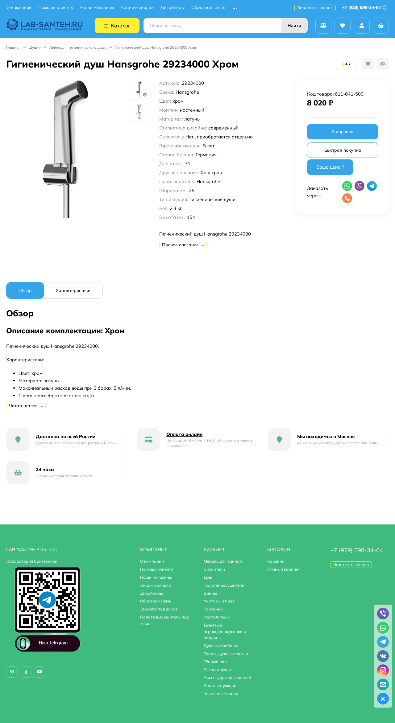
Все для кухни (217, 669)
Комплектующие (220, 685)
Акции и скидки (137, 7)
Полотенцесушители (224, 585)
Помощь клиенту (55, 7)
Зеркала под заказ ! (159, 608)
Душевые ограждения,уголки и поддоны (225, 631)
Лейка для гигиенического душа (77, 47)
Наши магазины (97, 7)
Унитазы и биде (219, 600)
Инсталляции (217, 616)
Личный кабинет (283, 569)
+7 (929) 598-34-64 (364, 7)
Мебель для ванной (223, 561)
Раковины (213, 608)
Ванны (210, 593)
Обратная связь (208, 7)
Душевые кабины (221, 645)
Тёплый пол (215, 661)
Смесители (214, 569)
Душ (33, 47)
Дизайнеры (172, 7)
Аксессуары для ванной (227, 677)
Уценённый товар (221, 693)
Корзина (276, 561)
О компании (18, 7)
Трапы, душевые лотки (226, 653)
